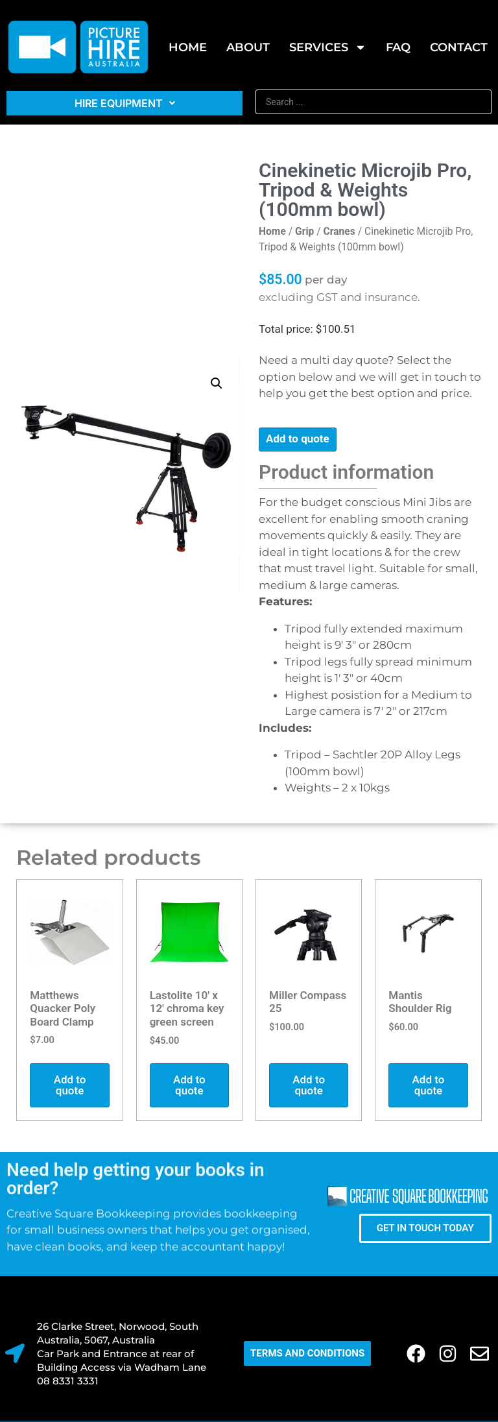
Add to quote (297, 438)
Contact (459, 47)
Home (188, 47)
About (248, 47)
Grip (304, 231)
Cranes (339, 231)
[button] (216, 383)
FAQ (398, 47)
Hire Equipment (125, 103)
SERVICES (327, 47)
